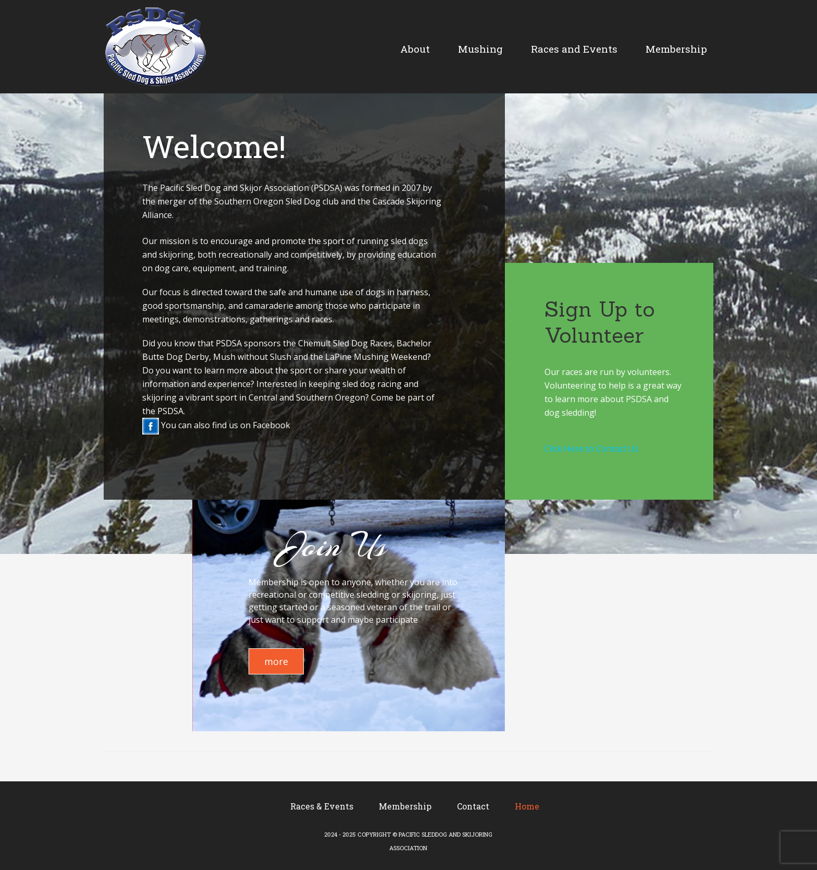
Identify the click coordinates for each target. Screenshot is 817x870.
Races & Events (321, 806)
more (276, 661)
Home (527, 806)
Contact (473, 806)
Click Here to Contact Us (591, 448)
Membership (405, 806)
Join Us (335, 545)
